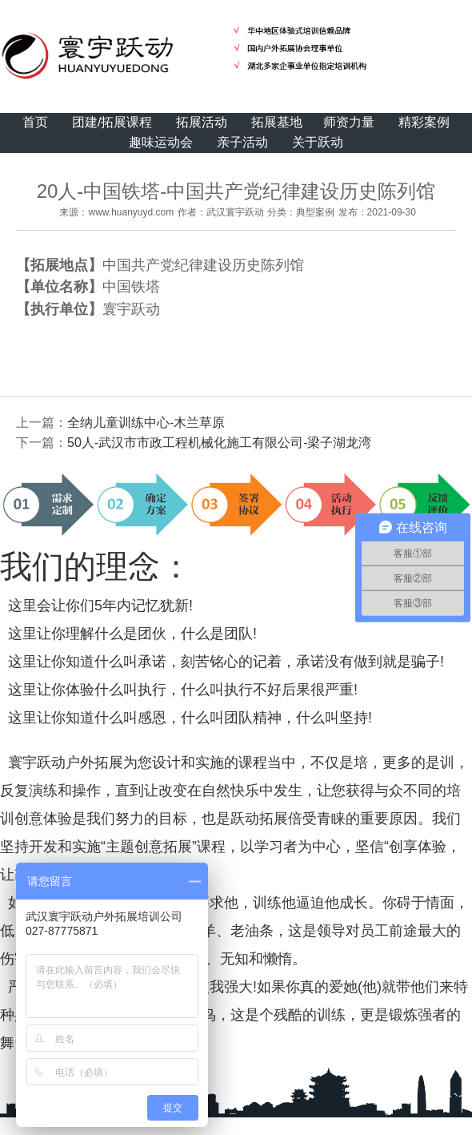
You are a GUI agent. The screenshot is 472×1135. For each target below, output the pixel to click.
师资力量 (348, 122)
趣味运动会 (161, 142)
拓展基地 (276, 122)
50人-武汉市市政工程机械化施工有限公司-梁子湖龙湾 (219, 442)
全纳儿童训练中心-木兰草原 (146, 422)
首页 (35, 122)
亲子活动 (242, 142)
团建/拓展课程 (112, 122)
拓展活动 (201, 122)
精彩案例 (424, 122)
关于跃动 (317, 142)
